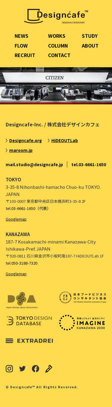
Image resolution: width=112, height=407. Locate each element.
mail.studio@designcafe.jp (34, 164)
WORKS (56, 35)
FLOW (21, 45)
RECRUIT (25, 55)
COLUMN (58, 45)
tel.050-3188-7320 (21, 263)
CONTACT (59, 55)
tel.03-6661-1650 (88, 164)
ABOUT (90, 45)
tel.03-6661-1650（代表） (28, 208)
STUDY (90, 35)
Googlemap (16, 219)
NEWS (21, 35)
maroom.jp (21, 150)
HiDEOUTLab (64, 140)
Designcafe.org (25, 140)
